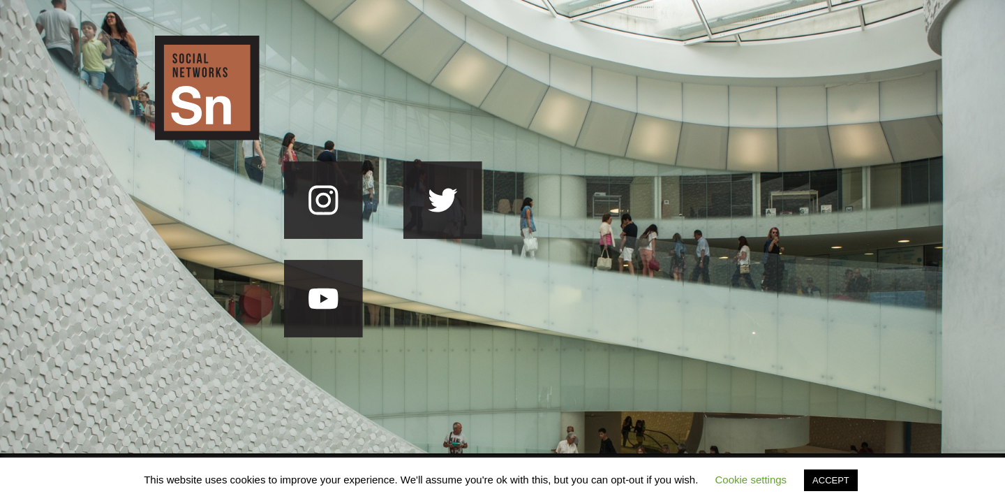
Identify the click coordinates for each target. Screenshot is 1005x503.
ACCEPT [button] (830, 480)
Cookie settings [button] (751, 480)
